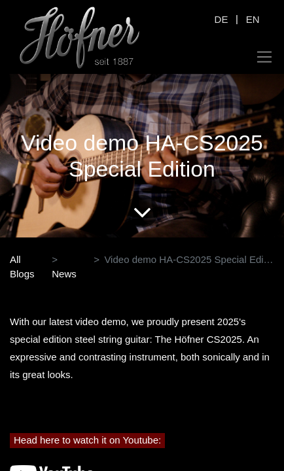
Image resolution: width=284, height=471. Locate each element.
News (64, 273)
